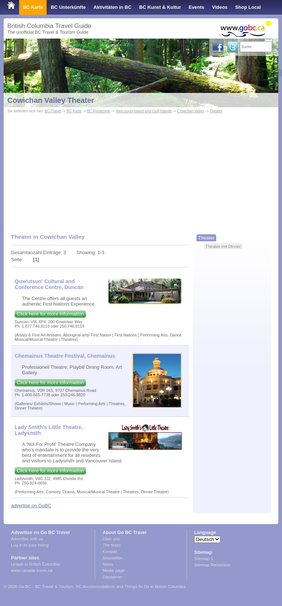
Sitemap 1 (203, 558)
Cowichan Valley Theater (50, 100)
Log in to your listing (29, 545)
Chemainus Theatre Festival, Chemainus (65, 356)
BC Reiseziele (98, 111)
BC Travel (53, 111)
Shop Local (248, 7)
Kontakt (109, 551)
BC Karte (33, 7)
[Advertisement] (141, 170)
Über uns (111, 539)
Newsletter (112, 558)
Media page (113, 570)
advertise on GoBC (31, 505)
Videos (219, 7)
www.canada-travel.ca (32, 570)
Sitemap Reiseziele (212, 565)
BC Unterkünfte (68, 7)
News (107, 564)
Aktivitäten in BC (112, 7)
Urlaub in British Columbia (35, 564)
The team (111, 545)
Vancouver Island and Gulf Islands (144, 111)
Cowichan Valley (191, 111)
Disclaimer (112, 577)
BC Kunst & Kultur (160, 7)
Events (196, 7)
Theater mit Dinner (223, 246)
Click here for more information (50, 314)
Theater (216, 111)
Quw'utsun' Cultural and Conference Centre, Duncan (49, 284)
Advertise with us (27, 539)
